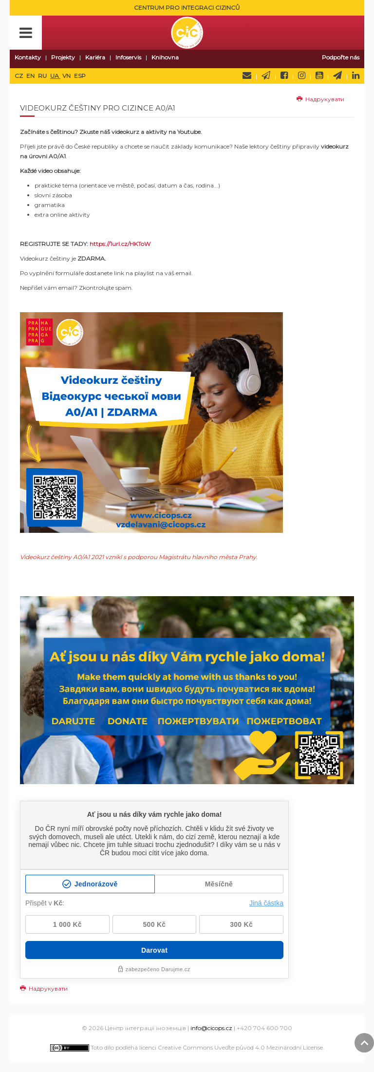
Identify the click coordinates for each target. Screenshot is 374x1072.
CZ (19, 75)
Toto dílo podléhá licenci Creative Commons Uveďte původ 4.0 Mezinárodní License (186, 1047)
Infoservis (128, 57)
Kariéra (95, 57)
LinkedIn (355, 75)
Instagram (301, 75)
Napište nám (247, 75)
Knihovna (165, 57)
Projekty (63, 57)
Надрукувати (320, 99)
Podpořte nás (340, 57)
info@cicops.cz (211, 1028)
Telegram (337, 75)
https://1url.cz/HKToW (120, 243)
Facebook (284, 75)
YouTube (319, 75)
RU (43, 75)
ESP (80, 75)
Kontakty (28, 57)
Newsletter (266, 75)
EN (31, 75)
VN (67, 75)
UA (55, 75)
